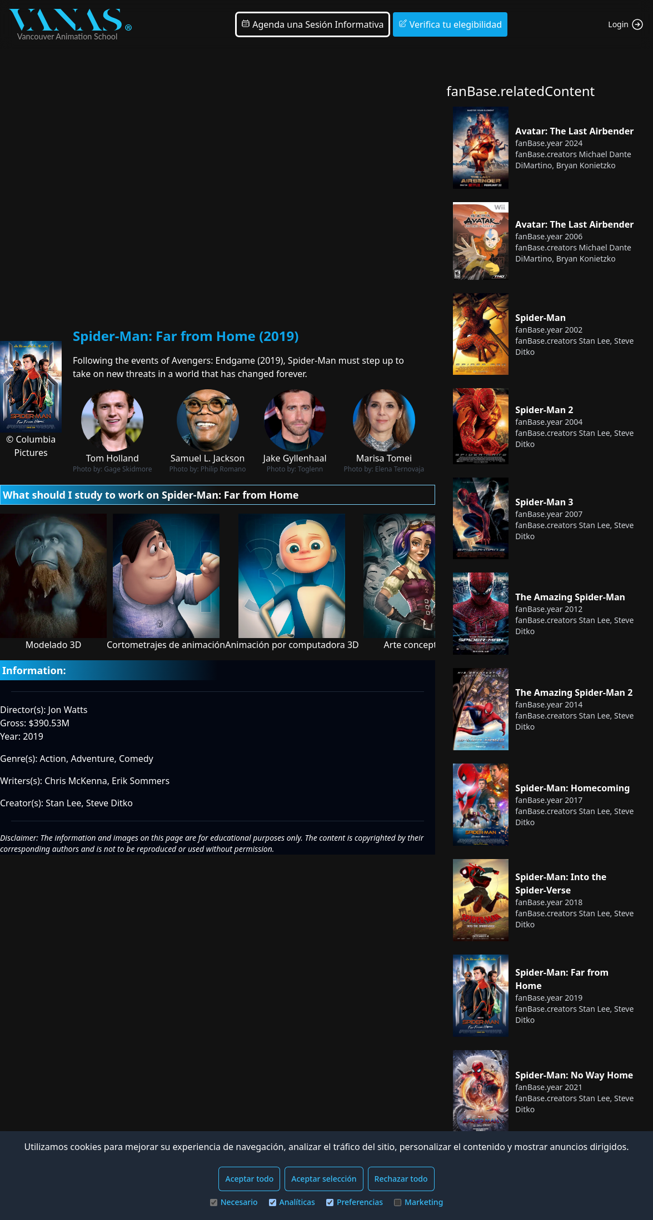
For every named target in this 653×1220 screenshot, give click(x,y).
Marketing (418, 1202)
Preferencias (354, 1202)
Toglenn (310, 469)
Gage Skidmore (128, 469)
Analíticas (292, 1202)
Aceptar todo (249, 1178)
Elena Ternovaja (399, 469)
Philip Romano (223, 469)
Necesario (234, 1202)
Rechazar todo (401, 1178)
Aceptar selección (323, 1178)
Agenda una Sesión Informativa (312, 24)
